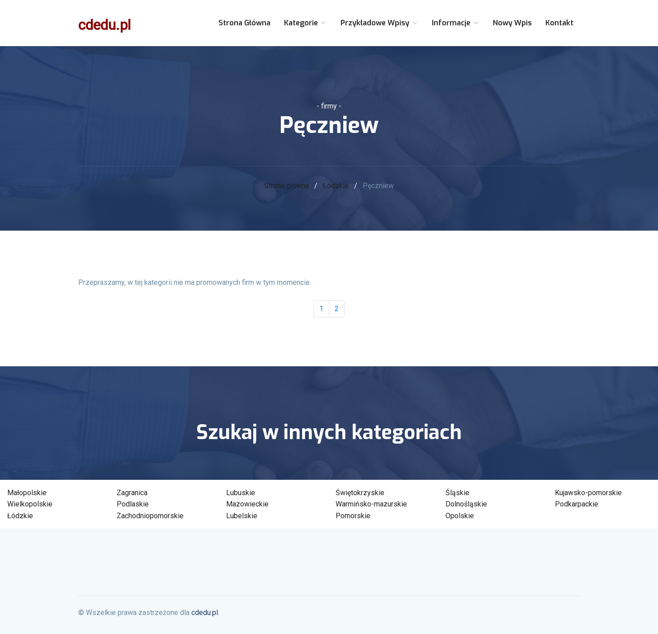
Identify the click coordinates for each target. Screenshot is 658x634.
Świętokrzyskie (360, 492)
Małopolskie (27, 492)
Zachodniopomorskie (150, 515)
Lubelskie (241, 515)
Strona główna (244, 23)
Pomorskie (353, 515)
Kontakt (559, 23)
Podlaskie (133, 504)
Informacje (455, 23)
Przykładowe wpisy (379, 23)
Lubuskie (240, 492)
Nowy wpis (512, 23)
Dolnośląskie (466, 504)
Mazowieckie (247, 504)
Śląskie (457, 492)
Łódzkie (336, 185)
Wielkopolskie (29, 504)
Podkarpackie (576, 504)
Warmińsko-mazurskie (371, 504)
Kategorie (305, 23)
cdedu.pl (104, 24)
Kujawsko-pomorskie (588, 492)
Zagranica (132, 492)
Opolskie (459, 515)
